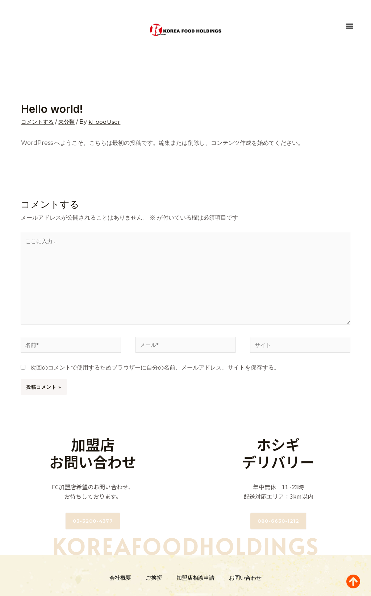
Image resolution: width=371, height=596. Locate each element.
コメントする (38, 121)
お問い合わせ (245, 580)
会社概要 (120, 580)
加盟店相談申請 (195, 580)
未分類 (69, 121)
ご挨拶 (154, 580)
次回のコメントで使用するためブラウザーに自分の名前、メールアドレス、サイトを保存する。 (155, 370)
